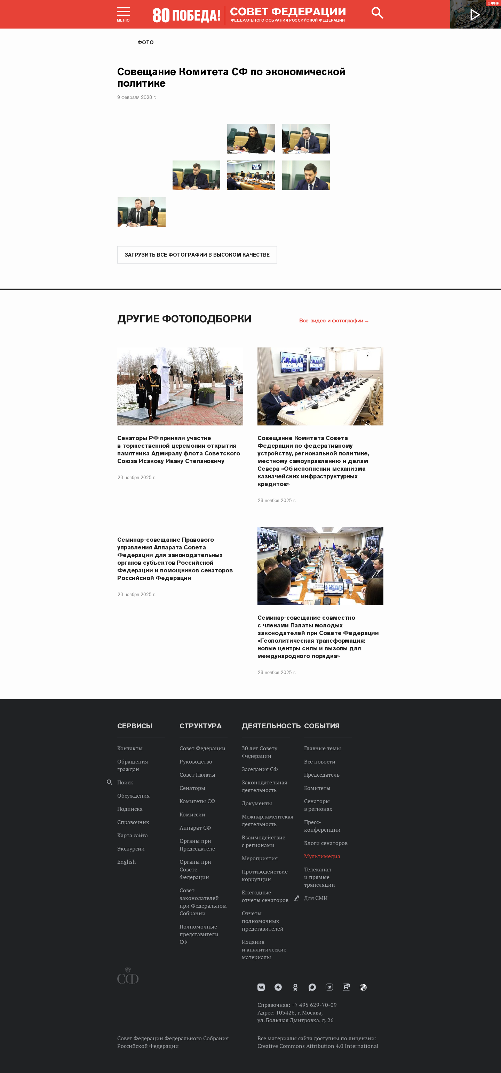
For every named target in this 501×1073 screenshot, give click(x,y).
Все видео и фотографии (331, 320)
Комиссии (192, 814)
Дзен (278, 987)
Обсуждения (133, 795)
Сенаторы (192, 787)
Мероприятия (260, 858)
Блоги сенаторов (326, 842)
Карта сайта (132, 835)
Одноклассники (295, 987)
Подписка (130, 808)
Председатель (322, 774)
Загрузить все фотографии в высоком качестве (197, 255)
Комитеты (317, 787)
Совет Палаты (197, 774)
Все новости (319, 761)
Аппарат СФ (195, 827)
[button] (123, 14)
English (126, 861)
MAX (312, 987)
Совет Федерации (202, 748)
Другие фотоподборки (184, 318)
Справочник (133, 822)
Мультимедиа (322, 856)
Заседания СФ (260, 769)
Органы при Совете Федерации (195, 869)
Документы (257, 803)
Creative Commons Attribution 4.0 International (318, 1045)
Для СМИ (316, 897)
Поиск (125, 782)
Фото (145, 42)
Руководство (196, 761)
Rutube (346, 987)
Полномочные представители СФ (199, 934)
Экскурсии (131, 848)
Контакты (130, 748)
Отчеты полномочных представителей (263, 921)
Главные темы (322, 748)
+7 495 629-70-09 (314, 1004)
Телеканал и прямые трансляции (319, 877)
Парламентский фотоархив (363, 987)
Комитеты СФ (197, 801)
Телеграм (329, 987)
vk (261, 987)
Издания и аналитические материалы (264, 949)
